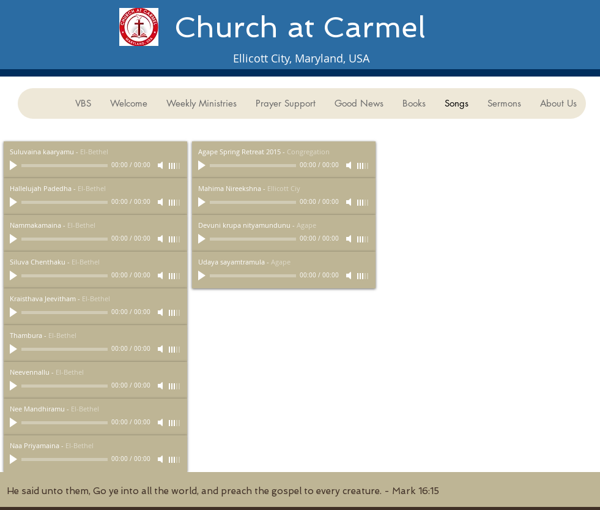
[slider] (175, 166)
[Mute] (161, 165)
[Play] (15, 165)
